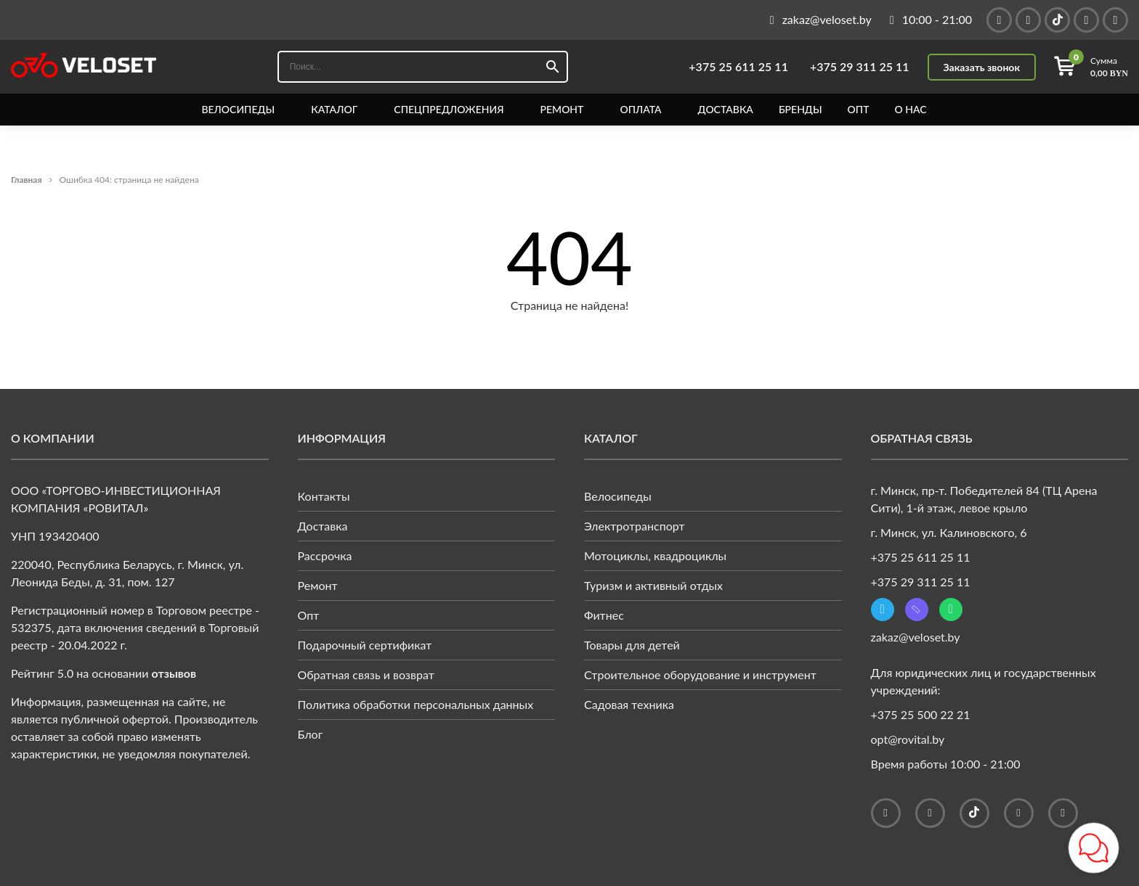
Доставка (725, 109)
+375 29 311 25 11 (859, 67)
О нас (910, 109)
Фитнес (604, 615)
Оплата (640, 109)
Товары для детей (632, 645)
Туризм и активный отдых (653, 585)
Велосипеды (238, 109)
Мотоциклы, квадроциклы (655, 555)
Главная (26, 179)
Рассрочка (325, 555)
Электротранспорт (634, 526)
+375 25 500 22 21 (920, 714)
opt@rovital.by (908, 739)
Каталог (334, 109)
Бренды (800, 109)
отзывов (174, 673)
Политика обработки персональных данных (416, 704)
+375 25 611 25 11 (738, 67)
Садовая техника (629, 704)
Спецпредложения (448, 109)
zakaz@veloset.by (915, 637)
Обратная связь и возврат (366, 674)
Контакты (324, 496)
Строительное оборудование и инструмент (700, 674)
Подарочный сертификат (365, 645)
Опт (859, 109)
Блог (310, 734)
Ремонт (562, 109)
